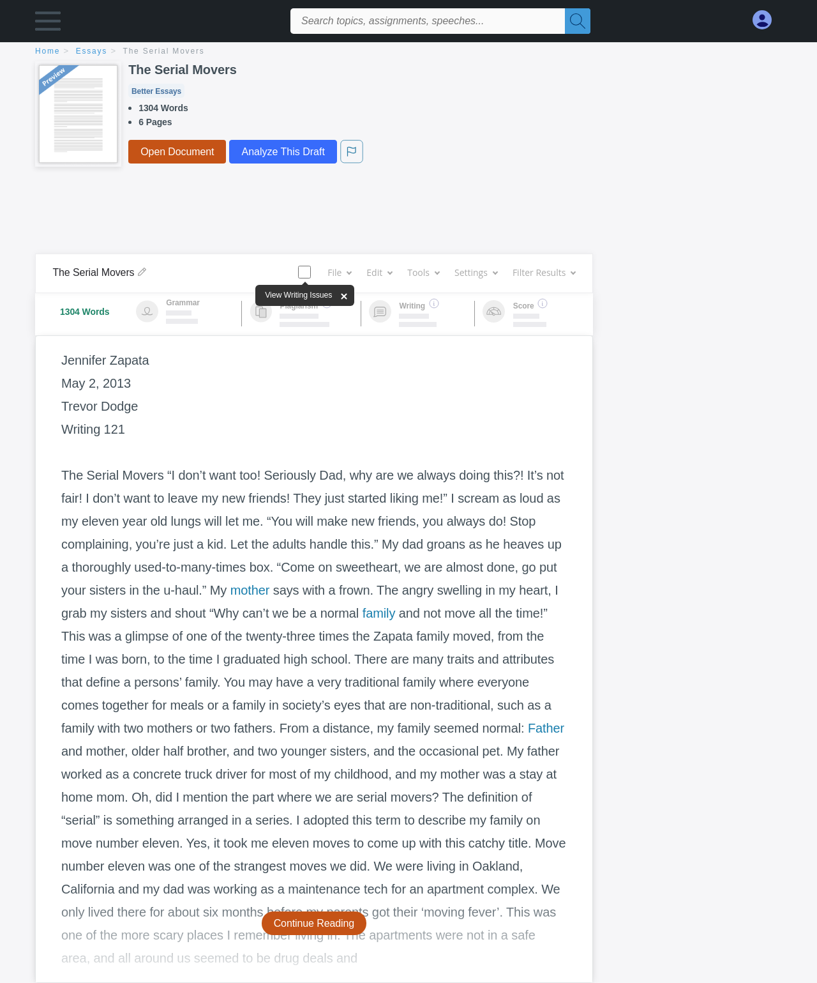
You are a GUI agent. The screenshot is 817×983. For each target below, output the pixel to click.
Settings (475, 272)
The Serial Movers (164, 51)
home (47, 51)
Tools (423, 272)
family (379, 613)
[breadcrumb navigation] (408, 52)
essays (91, 51)
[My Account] (767, 20)
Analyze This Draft (282, 151)
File (339, 272)
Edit (379, 272)
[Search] (577, 21)
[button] (48, 24)
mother (250, 590)
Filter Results (544, 272)
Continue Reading (314, 923)
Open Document (177, 151)
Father (546, 728)
